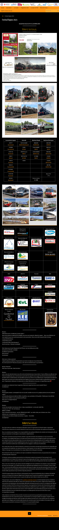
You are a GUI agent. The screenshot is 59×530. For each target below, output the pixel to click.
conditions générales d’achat (29, 480)
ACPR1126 (36, 144)
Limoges (11, 162)
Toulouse (11, 153)
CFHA (24, 149)
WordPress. (55, 515)
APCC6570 (48, 153)
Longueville (10, 167)
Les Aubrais (10, 149)
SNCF (36, 149)
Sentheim (10, 180)
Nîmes (10, 158)
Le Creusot (10, 144)
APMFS (48, 144)
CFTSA (23, 158)
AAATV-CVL (36, 153)
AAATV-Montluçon (24, 144)
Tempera (50, 515)
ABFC (24, 153)
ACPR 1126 (48, 167)
